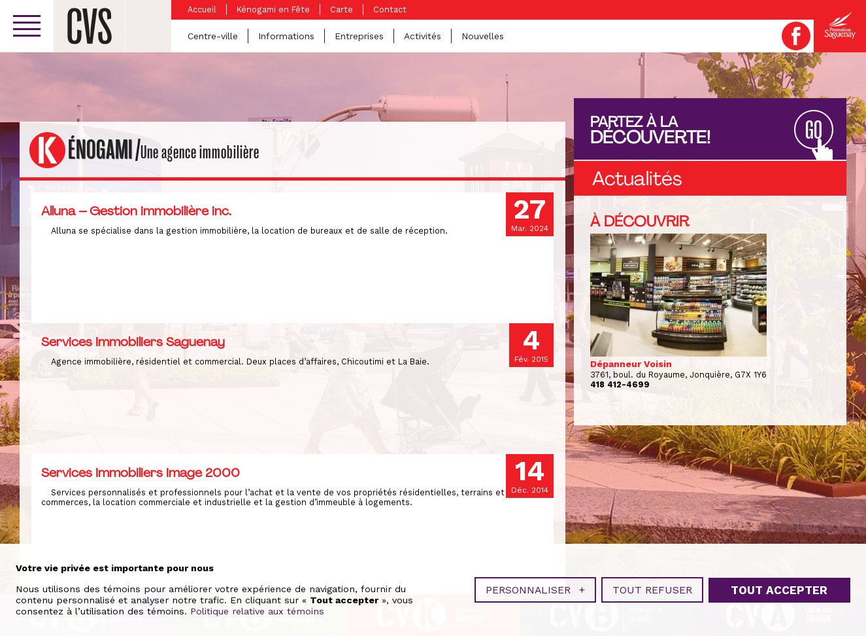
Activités (422, 36)
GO (813, 130)
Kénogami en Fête (273, 9)
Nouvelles (482, 36)
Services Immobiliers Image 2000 (140, 472)
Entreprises (359, 36)
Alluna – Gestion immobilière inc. (136, 210)
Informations (286, 36)
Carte (341, 9)
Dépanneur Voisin (631, 364)
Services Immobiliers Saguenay (133, 341)
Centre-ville (213, 36)
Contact (390, 9)
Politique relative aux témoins (257, 608)
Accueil (202, 9)
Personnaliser (535, 587)
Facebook (796, 36)
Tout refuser (652, 587)
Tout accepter (779, 586)
